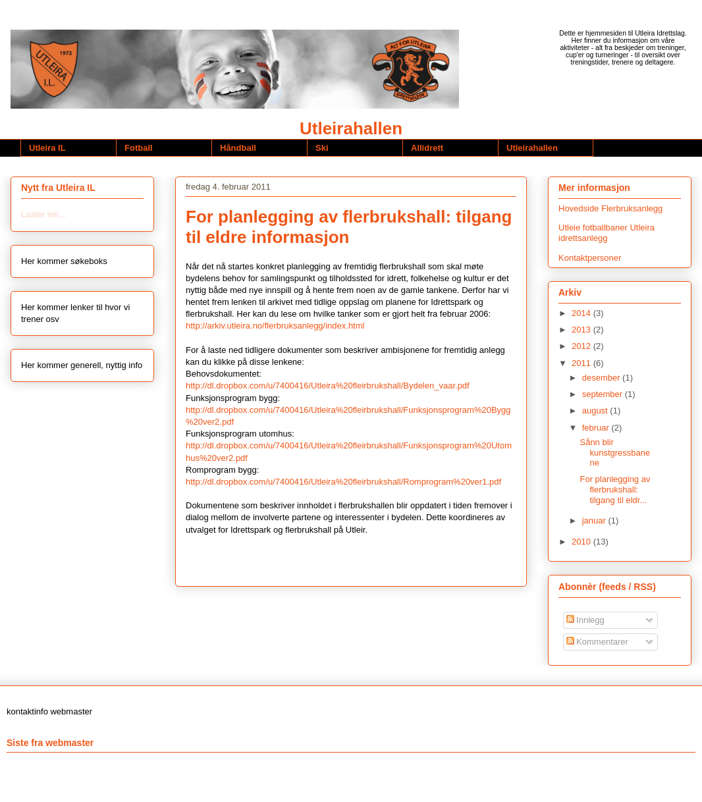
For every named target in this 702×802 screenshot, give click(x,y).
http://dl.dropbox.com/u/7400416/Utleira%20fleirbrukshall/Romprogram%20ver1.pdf (343, 482)
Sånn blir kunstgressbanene (615, 452)
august (596, 410)
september (603, 394)
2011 (582, 363)
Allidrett (427, 148)
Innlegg (585, 620)
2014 (582, 313)
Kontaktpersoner (589, 258)
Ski (322, 148)
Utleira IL (47, 148)
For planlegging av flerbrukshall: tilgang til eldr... (615, 489)
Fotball (138, 148)
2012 (582, 346)
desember (602, 378)
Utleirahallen (351, 128)
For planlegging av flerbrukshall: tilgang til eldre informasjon (349, 227)
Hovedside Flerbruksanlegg (610, 208)
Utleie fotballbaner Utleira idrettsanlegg (606, 233)
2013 (582, 329)
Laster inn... (43, 214)
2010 (582, 542)
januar (595, 520)
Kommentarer (597, 642)
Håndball (238, 148)
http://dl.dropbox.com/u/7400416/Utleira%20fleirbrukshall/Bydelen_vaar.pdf (328, 385)
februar (597, 428)
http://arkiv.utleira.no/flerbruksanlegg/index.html (275, 326)
